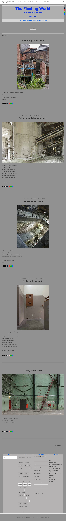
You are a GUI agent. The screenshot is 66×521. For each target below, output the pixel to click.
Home (3, 35)
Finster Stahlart (52, 458)
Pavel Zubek (51, 475)
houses (24, 487)
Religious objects (37, 473)
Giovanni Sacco (52, 462)
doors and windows (26, 476)
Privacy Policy (37, 517)
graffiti (20, 487)
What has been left (37, 493)
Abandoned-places (53, 457)
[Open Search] (63, 2)
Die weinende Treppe (33, 201)
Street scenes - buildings (32, 37)
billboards (20, 465)
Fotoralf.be (51, 460)
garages (20, 484)
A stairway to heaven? (33, 40)
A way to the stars (33, 370)
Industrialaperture (52, 466)
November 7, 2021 (25, 278)
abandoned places (22, 457)
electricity (20, 479)
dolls (19, 476)
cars (29, 465)
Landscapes (36, 470)
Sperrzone (51, 477)
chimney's (20, 468)
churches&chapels (27, 468)
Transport (35, 490)
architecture (21, 462)
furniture (29, 481)
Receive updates (6, 2)
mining (23, 492)
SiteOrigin (47, 517)
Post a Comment (45, 37)
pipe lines (27, 495)
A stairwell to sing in (33, 281)
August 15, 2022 (25, 198)
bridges (25, 465)
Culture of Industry (38, 115)
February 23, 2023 (26, 115)
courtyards (20, 473)
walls (26, 506)
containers (25, 470)
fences (20, 481)
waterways (27, 509)
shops (29, 498)
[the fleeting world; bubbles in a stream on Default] (60, 2)
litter (19, 492)
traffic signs (21, 506)
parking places (21, 495)
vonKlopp (51, 481)
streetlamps (25, 503)
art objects (27, 462)
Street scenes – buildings (38, 482)
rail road (20, 498)
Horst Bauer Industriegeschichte (55, 464)
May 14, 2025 (20, 37)
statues (20, 503)
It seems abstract (37, 467)
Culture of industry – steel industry (40, 462)
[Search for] (10, 457)
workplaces (21, 511)
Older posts (59, 445)
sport (28, 500)
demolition (26, 473)
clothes (20, 470)
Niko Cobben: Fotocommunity (55, 473)
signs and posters (22, 500)
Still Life (35, 476)
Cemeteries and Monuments (39, 456)
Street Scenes (36, 479)
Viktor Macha (52, 479)
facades (25, 479)
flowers (24, 481)
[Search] (15, 456)
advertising (29, 457)
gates (30, 484)
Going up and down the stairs (33, 118)
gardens (25, 484)
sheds (25, 498)
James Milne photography (54, 468)
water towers (21, 509)
